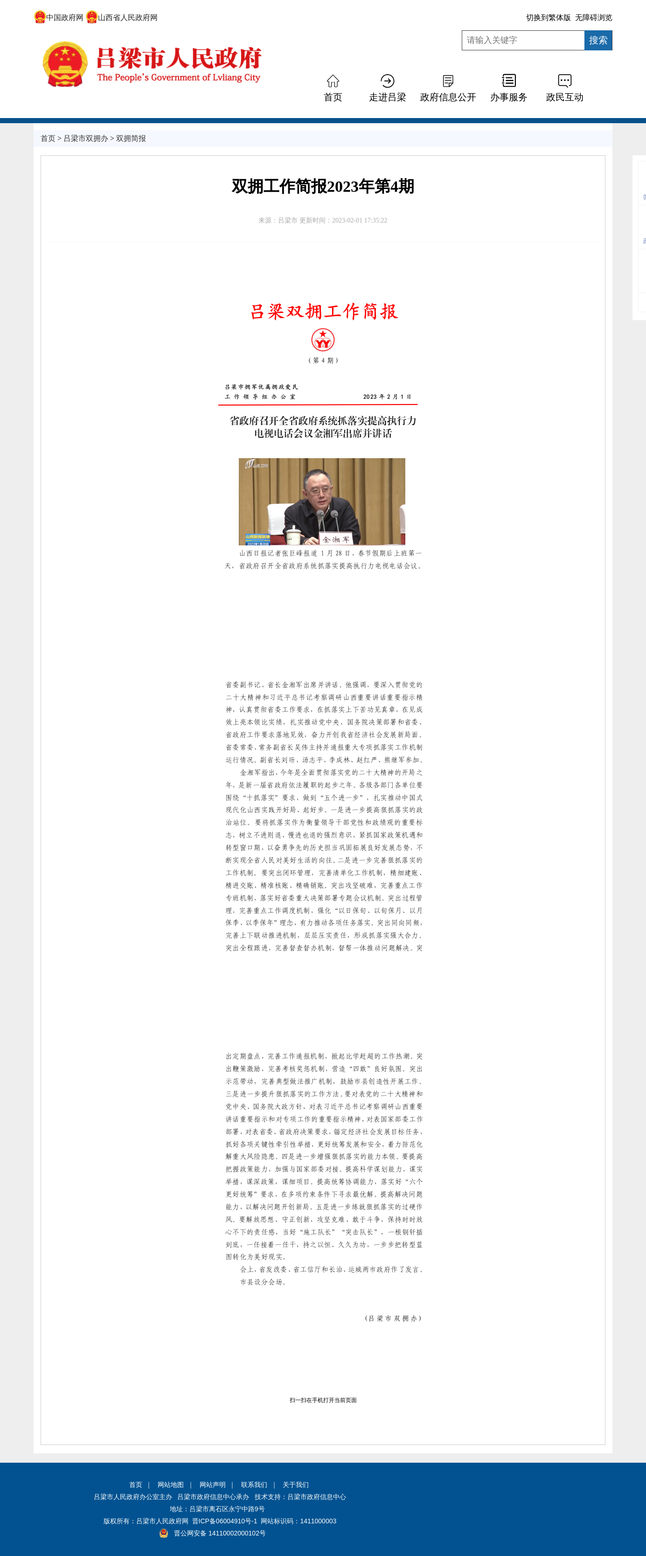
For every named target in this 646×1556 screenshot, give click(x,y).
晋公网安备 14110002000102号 (220, 1533)
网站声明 (213, 1484)
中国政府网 (58, 17)
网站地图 (171, 1484)
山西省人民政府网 (121, 17)
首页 (333, 97)
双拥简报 (131, 138)
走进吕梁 (387, 97)
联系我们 (254, 1484)
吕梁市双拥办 (85, 138)
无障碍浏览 (593, 17)
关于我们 (296, 1484)
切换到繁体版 (548, 17)
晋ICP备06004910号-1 (224, 1521)
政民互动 (564, 97)
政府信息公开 (448, 97)
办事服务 (509, 97)
